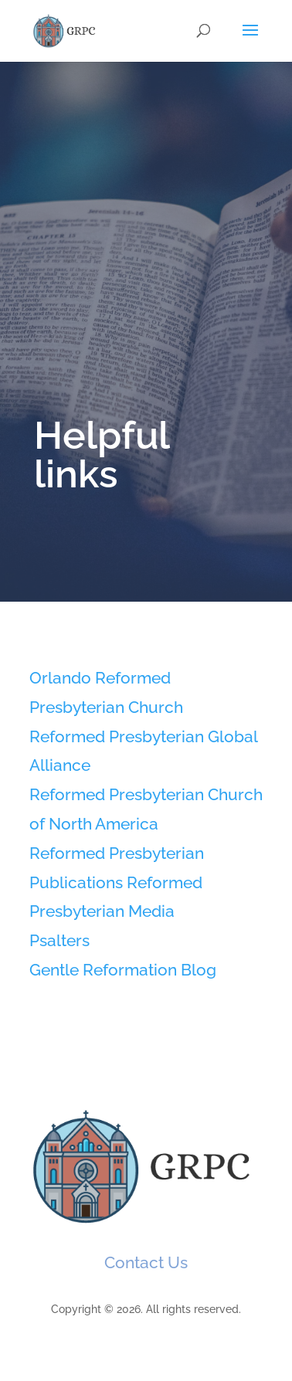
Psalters (59, 940)
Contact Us (146, 1262)
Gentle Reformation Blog (122, 969)
